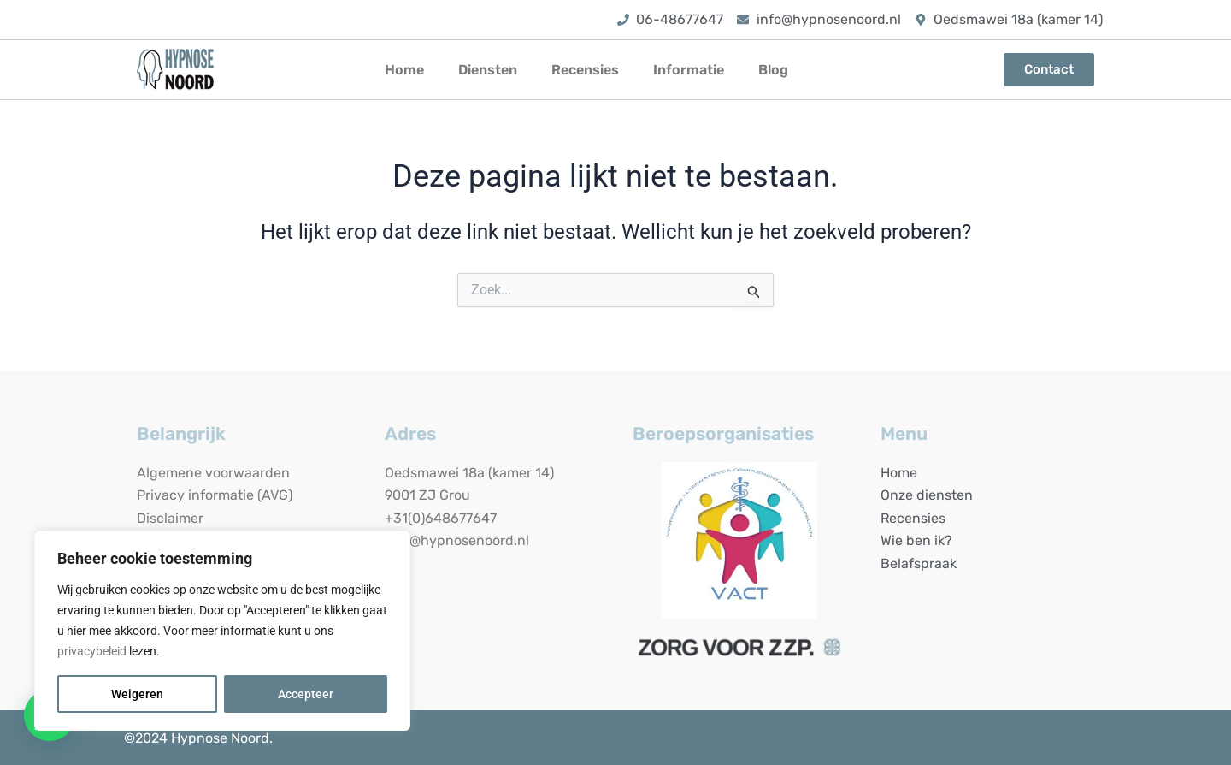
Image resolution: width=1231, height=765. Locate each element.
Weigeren (137, 694)
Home (404, 70)
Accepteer (305, 694)
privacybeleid (92, 651)
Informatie (688, 70)
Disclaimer (170, 518)
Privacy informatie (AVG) (214, 495)
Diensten (487, 70)
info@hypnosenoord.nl (457, 540)
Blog (773, 70)
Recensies (585, 70)
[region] (222, 631)
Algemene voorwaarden (213, 473)
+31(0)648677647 (441, 518)
